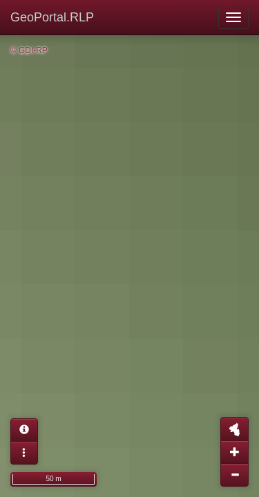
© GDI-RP (29, 50)
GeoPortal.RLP (52, 17)
